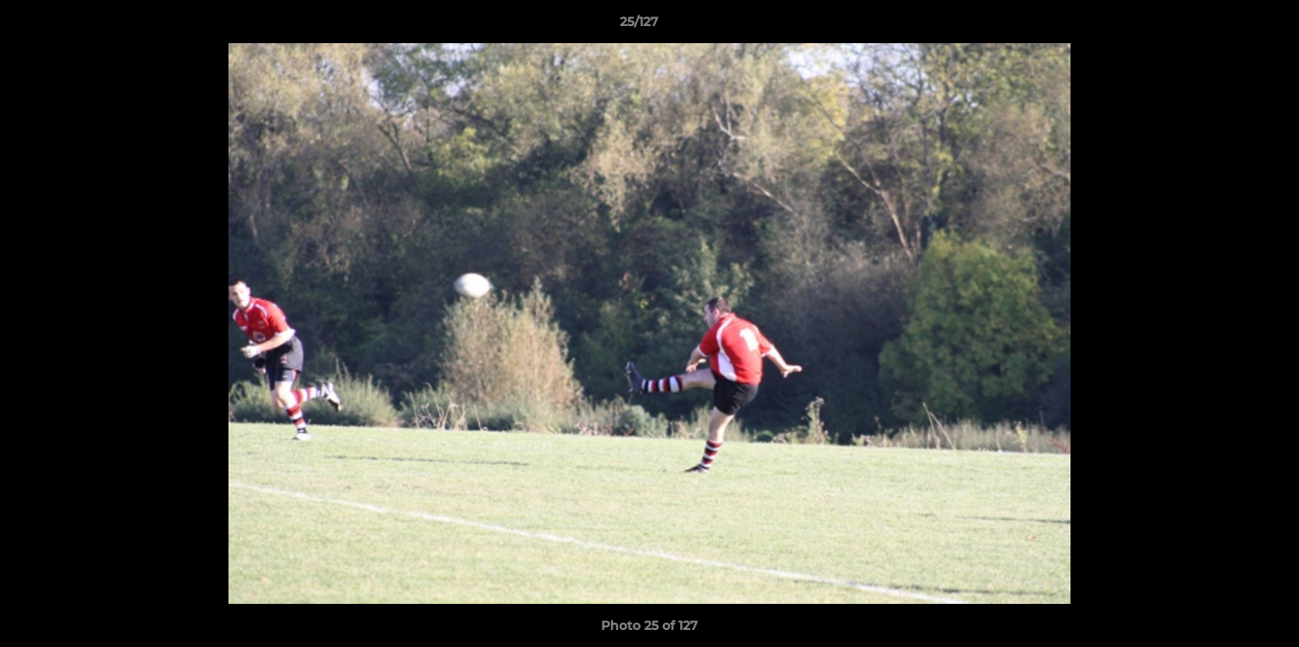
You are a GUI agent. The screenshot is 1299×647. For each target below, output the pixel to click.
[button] (1223, 26)
